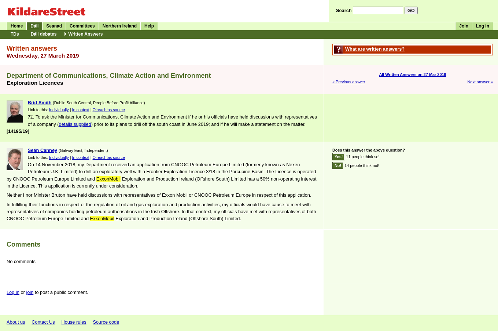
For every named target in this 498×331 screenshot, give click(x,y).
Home (17, 26)
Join (463, 26)
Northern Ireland (120, 26)
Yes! (339, 156)
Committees (82, 26)
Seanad (54, 26)
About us (16, 322)
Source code (106, 322)
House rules (73, 322)
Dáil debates (44, 34)
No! (338, 165)
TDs (15, 34)
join (29, 292)
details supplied (75, 124)
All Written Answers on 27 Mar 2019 (412, 74)
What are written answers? (375, 49)
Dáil (34, 26)
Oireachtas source (109, 110)
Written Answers (85, 34)
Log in (482, 26)
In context (80, 110)
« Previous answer (348, 82)
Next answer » (480, 82)
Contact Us (43, 322)
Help (149, 26)
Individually (59, 110)
